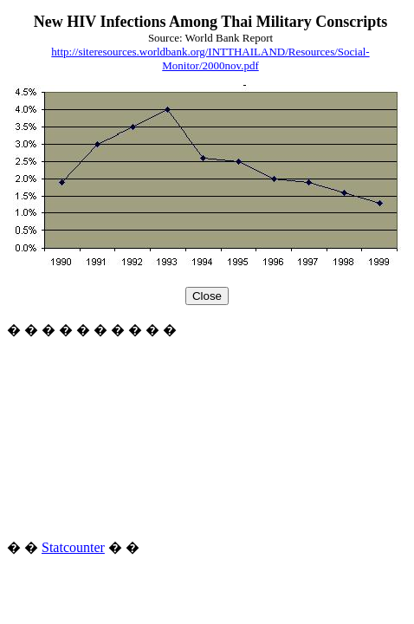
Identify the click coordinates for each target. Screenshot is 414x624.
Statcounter (73, 547)
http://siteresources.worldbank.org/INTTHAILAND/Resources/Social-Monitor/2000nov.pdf (210, 58)
